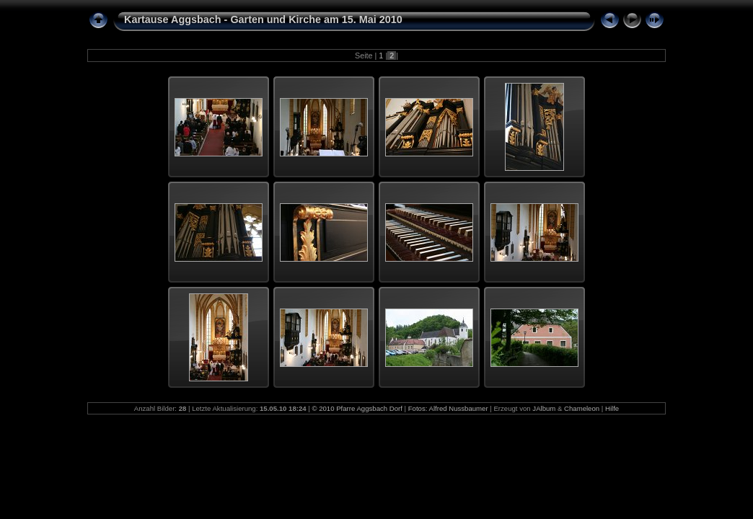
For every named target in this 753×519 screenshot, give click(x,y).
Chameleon (581, 408)
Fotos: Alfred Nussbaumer (448, 408)
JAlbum (543, 408)
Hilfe (612, 408)
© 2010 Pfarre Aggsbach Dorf (357, 408)
